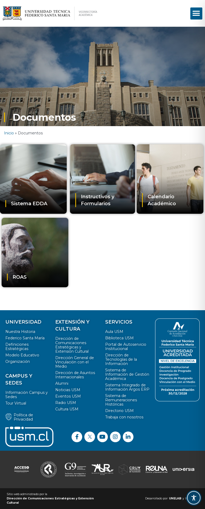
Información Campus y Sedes (26, 394)
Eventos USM (68, 396)
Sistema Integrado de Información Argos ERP (127, 387)
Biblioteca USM (119, 338)
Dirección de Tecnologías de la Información (121, 359)
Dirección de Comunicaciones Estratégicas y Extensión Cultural (72, 345)
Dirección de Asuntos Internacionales (75, 374)
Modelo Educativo (22, 355)
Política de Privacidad (23, 417)
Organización (17, 361)
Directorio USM (119, 410)
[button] (196, 13)
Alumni (61, 383)
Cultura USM (66, 409)
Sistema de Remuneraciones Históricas (121, 400)
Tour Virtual (15, 403)
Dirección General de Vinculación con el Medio (74, 362)
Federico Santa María (25, 338)
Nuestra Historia (20, 331)
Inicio (9, 133)
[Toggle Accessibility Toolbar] (194, 498)
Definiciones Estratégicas (17, 346)
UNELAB (175, 498)
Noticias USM (67, 389)
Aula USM (114, 331)
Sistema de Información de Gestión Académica (127, 374)
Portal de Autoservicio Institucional (125, 346)
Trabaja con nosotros (124, 417)
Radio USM (65, 402)
